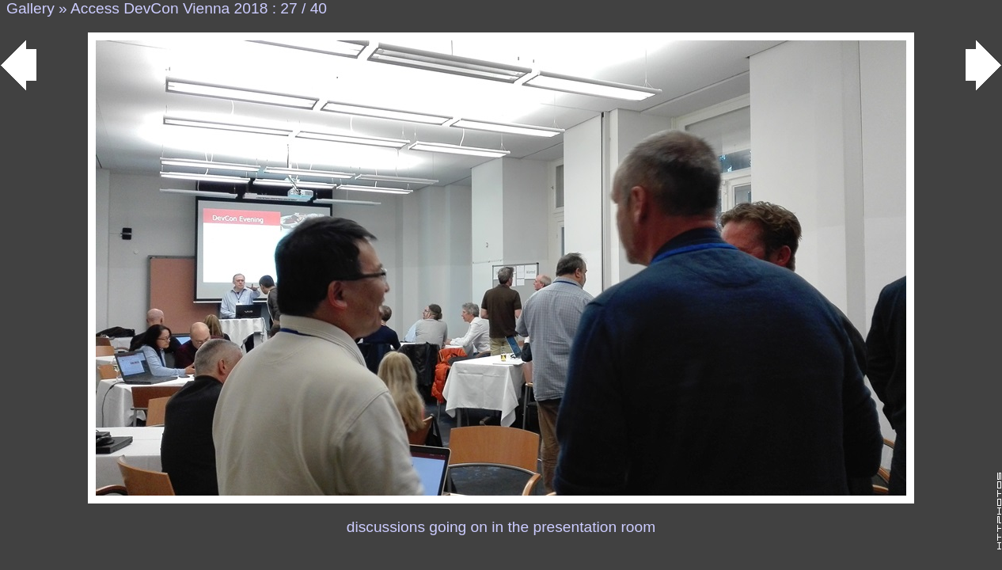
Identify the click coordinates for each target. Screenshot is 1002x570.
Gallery (30, 8)
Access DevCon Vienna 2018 (169, 8)
